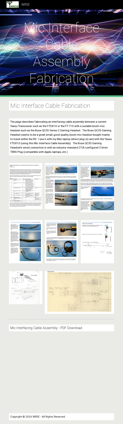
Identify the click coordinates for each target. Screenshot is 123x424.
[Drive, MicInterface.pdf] (34, 372)
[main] (61, 53)
